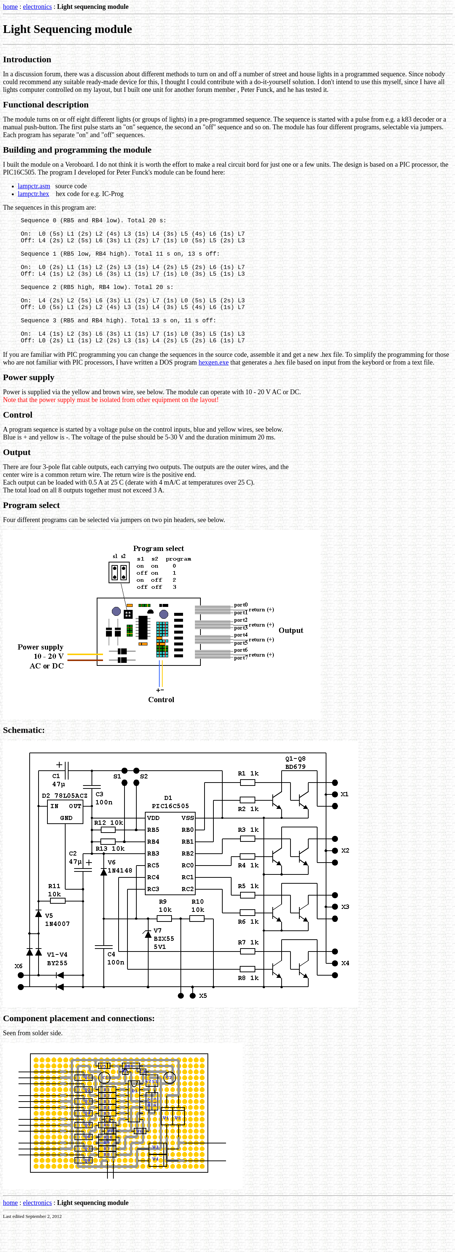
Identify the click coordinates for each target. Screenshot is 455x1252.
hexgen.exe (214, 392)
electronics (37, 6)
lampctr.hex (33, 193)
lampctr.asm (34, 186)
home (10, 6)
